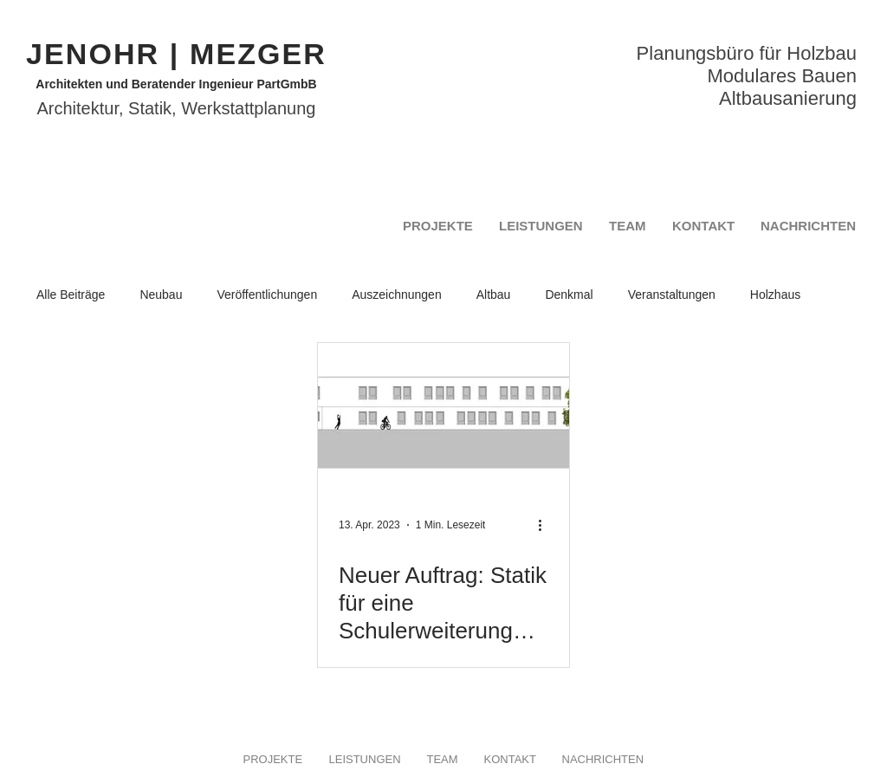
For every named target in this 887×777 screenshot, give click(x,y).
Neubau (160, 294)
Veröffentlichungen (267, 294)
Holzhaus (775, 294)
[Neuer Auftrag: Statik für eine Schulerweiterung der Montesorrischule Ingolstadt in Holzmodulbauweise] (443, 414)
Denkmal (568, 294)
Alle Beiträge (70, 294)
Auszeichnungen (397, 294)
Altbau (493, 294)
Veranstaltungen (671, 294)
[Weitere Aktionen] (545, 525)
